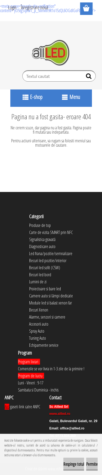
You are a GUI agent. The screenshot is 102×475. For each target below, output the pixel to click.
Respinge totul (73, 464)
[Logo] (51, 52)
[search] (89, 77)
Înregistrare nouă (34, 7)
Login (12, 7)
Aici (7, 407)
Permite (92, 464)
